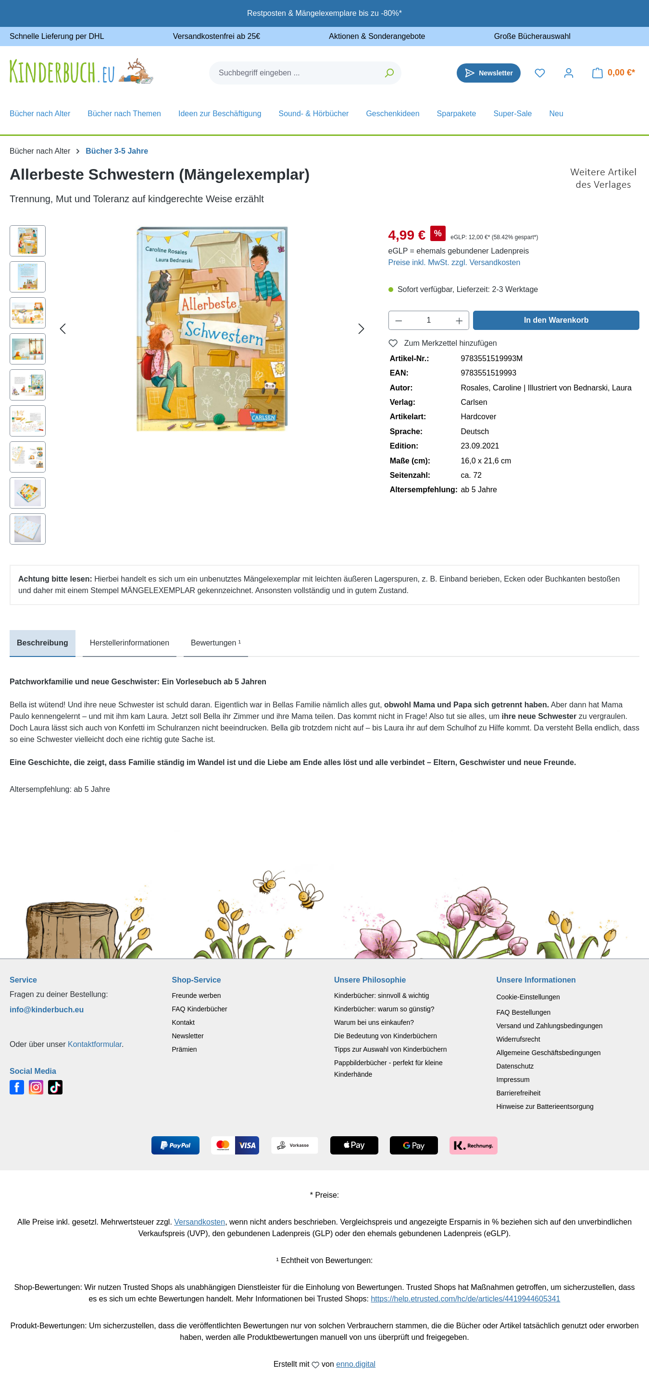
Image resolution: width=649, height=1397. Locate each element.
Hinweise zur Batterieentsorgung (545, 1106)
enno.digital (355, 1364)
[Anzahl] (429, 320)
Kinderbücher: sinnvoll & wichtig (381, 995)
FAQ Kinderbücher (199, 1009)
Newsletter (188, 1036)
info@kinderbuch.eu (47, 1010)
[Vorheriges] (62, 328)
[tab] (42, 643)
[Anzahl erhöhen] (459, 320)
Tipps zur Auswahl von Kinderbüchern (390, 1049)
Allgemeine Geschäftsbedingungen (549, 1053)
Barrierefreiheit (519, 1093)
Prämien (184, 1049)
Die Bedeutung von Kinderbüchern (385, 1036)
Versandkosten (199, 1222)
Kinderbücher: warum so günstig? (384, 1009)
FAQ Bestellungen (524, 1012)
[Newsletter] (489, 73)
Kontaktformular (95, 1044)
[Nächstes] (361, 328)
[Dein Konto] (568, 73)
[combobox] (293, 73)
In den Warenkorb (556, 320)
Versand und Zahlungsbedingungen (550, 1026)
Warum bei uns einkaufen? (374, 1022)
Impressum (513, 1079)
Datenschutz (515, 1066)
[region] (189, 387)
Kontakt (183, 1022)
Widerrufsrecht (518, 1039)
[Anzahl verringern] (398, 320)
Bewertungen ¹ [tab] (216, 643)
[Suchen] (389, 73)
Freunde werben (196, 995)
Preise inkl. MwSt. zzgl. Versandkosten (454, 262)
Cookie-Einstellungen (528, 997)
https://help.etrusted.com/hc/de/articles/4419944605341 (465, 1299)
